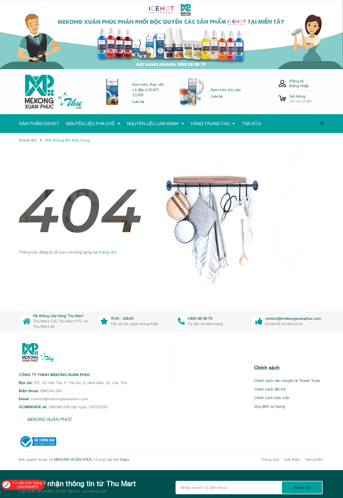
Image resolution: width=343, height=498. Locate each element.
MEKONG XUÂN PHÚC (49, 419)
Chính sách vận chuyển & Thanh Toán (287, 380)
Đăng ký (296, 81)
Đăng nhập (299, 85)
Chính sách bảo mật (271, 397)
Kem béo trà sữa (226, 89)
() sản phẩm (306, 98)
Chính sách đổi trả (269, 389)
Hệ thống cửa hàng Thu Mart (58, 315)
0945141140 (51, 390)
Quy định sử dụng (269, 406)
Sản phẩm (314, 459)
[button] (182, 368)
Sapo (124, 459)
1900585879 (27, 486)
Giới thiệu (292, 459)
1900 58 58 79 (200, 318)
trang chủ (108, 252)
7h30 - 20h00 (121, 318)
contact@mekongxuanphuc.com (293, 318)
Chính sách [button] (267, 368)
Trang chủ (270, 459)
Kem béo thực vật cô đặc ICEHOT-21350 (147, 89)
